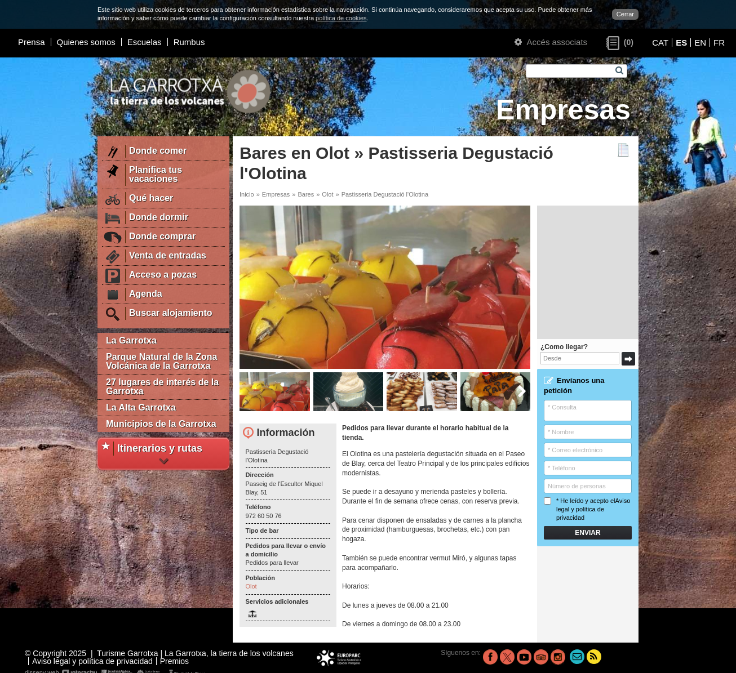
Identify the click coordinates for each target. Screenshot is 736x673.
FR (719, 42)
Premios (174, 661)
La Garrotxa (131, 340)
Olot (327, 194)
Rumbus (189, 42)
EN (700, 42)
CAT (660, 42)
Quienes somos (86, 42)
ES (681, 42)
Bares (306, 194)
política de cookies (341, 18)
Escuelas (144, 42)
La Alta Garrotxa (141, 407)
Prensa (31, 42)
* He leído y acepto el (587, 509)
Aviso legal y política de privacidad (593, 509)
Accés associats (551, 42)
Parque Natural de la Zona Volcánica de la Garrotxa (161, 361)
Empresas (276, 194)
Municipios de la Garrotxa (161, 424)
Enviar (587, 533)
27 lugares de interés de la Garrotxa (162, 386)
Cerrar (625, 14)
